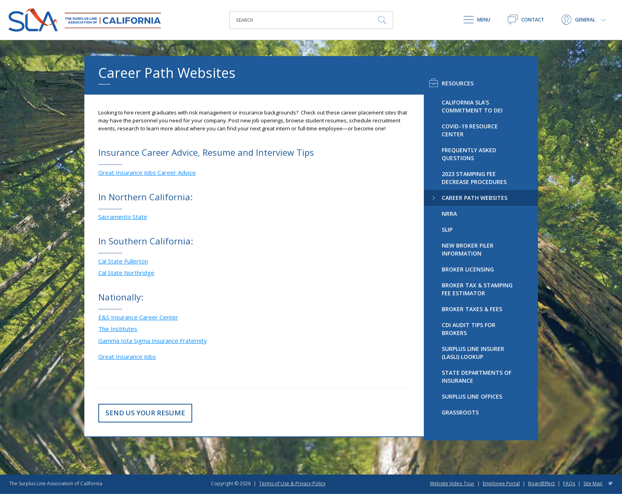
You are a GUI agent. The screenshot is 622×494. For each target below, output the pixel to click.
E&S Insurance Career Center (138, 317)
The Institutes (117, 329)
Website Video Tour (452, 483)
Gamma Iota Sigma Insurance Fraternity (152, 341)
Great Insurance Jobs (127, 356)
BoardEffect (541, 483)
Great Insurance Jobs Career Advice (147, 172)
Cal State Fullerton (123, 261)
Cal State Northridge (126, 273)
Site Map (593, 483)
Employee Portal (501, 483)
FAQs (569, 483)
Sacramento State (122, 217)
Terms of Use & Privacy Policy (292, 483)
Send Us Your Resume (145, 412)
